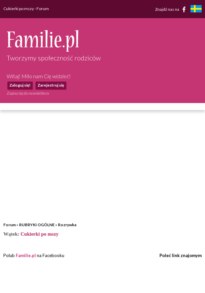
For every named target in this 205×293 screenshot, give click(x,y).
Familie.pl (26, 255)
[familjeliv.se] (196, 9)
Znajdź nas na (171, 9)
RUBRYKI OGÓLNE (37, 224)
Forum (9, 224)
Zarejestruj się (51, 85)
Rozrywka (67, 224)
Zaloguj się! (19, 85)
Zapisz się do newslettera (28, 93)
